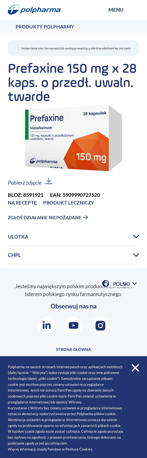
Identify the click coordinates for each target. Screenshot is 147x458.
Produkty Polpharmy (45, 26)
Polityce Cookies (78, 449)
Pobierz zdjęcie (25, 182)
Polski (125, 284)
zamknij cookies (135, 368)
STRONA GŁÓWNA (74, 351)
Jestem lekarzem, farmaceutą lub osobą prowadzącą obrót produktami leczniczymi (75, 48)
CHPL (14, 255)
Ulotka (18, 237)
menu (115, 10)
